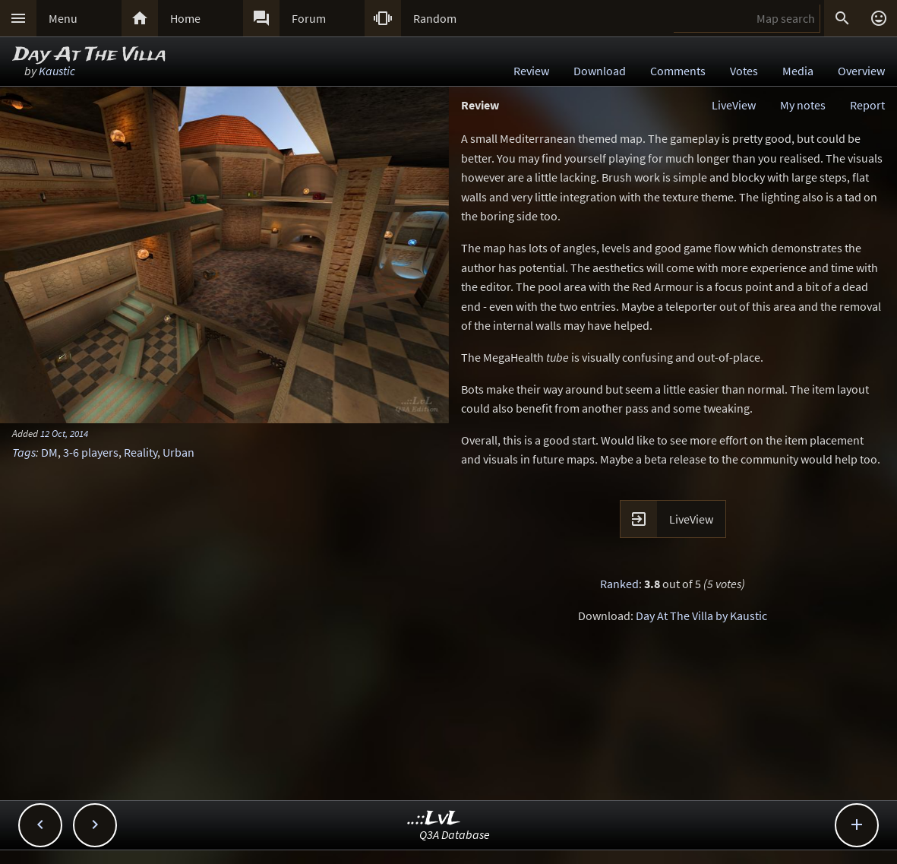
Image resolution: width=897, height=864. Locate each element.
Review (531, 70)
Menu (63, 18)
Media (797, 70)
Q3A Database (454, 834)
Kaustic (57, 70)
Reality (140, 452)
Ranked (619, 583)
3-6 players (90, 452)
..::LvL (434, 818)
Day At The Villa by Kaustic (701, 615)
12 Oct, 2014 (64, 433)
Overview (861, 70)
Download (599, 70)
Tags (24, 452)
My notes (803, 104)
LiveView (734, 104)
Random (434, 18)
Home (185, 18)
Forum (309, 18)
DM (49, 452)
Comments (678, 70)
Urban (178, 452)
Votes (744, 70)
